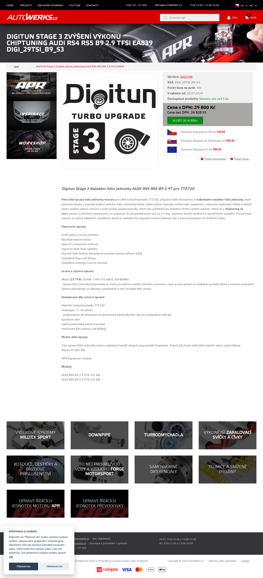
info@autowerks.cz (168, 5)
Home (10, 5)
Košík (250, 17)
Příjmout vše (23, 566)
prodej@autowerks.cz (77, 538)
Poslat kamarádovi (213, 159)
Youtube (75, 5)
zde (11, 556)
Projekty (26, 5)
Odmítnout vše (54, 566)
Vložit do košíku (185, 120)
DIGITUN (186, 77)
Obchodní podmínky (50, 5)
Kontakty (92, 5)
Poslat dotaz (239, 159)
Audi (16, 66)
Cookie (245, 561)
